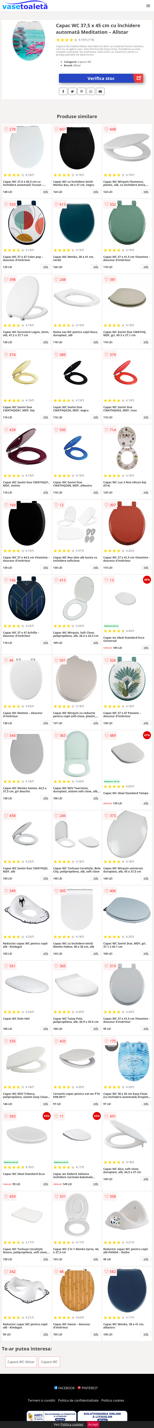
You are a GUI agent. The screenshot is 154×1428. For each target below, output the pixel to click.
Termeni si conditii (41, 1400)
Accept (93, 1424)
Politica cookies (112, 1400)
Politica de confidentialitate (78, 1400)
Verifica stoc (115, 78)
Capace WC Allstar (21, 1362)
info (45, 191)
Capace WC (49, 1362)
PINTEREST (88, 1388)
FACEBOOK (64, 1388)
